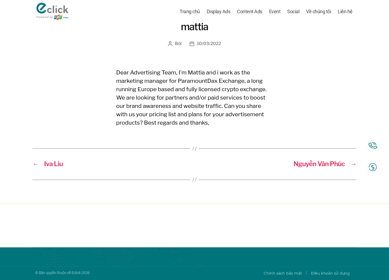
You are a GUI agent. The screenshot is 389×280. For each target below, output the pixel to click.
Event (275, 11)
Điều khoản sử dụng (330, 273)
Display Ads (218, 11)
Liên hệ (345, 11)
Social (293, 11)
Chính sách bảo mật (283, 273)
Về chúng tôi (318, 11)
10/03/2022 (209, 43)
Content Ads (249, 11)
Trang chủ (190, 11)
